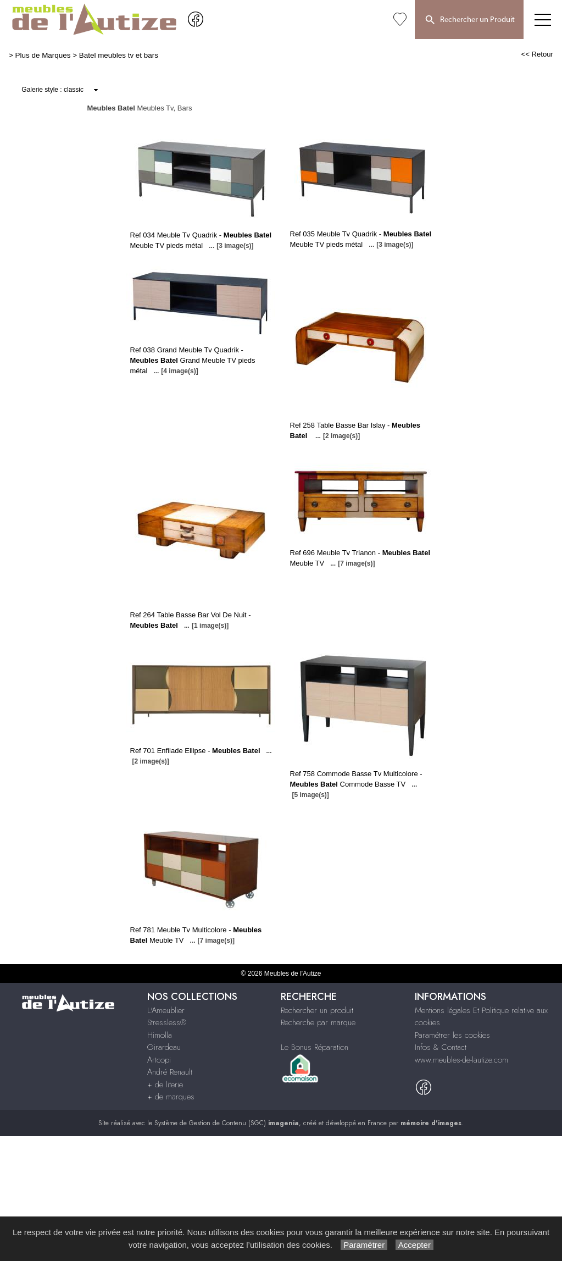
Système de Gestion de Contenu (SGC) (226, 1123)
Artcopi (159, 1060)
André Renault (169, 1072)
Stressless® (166, 1022)
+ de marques (170, 1097)
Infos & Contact (440, 1047)
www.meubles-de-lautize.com (461, 1060)
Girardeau (164, 1047)
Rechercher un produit (317, 1010)
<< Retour (537, 54)
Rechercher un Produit (469, 20)
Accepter (414, 1244)
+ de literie (165, 1085)
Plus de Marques (43, 55)
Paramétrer (364, 1244)
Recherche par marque (318, 1022)
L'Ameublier (166, 1010)
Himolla (159, 1035)
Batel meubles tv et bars (118, 55)
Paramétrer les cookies (452, 1035)
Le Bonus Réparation (314, 1047)
